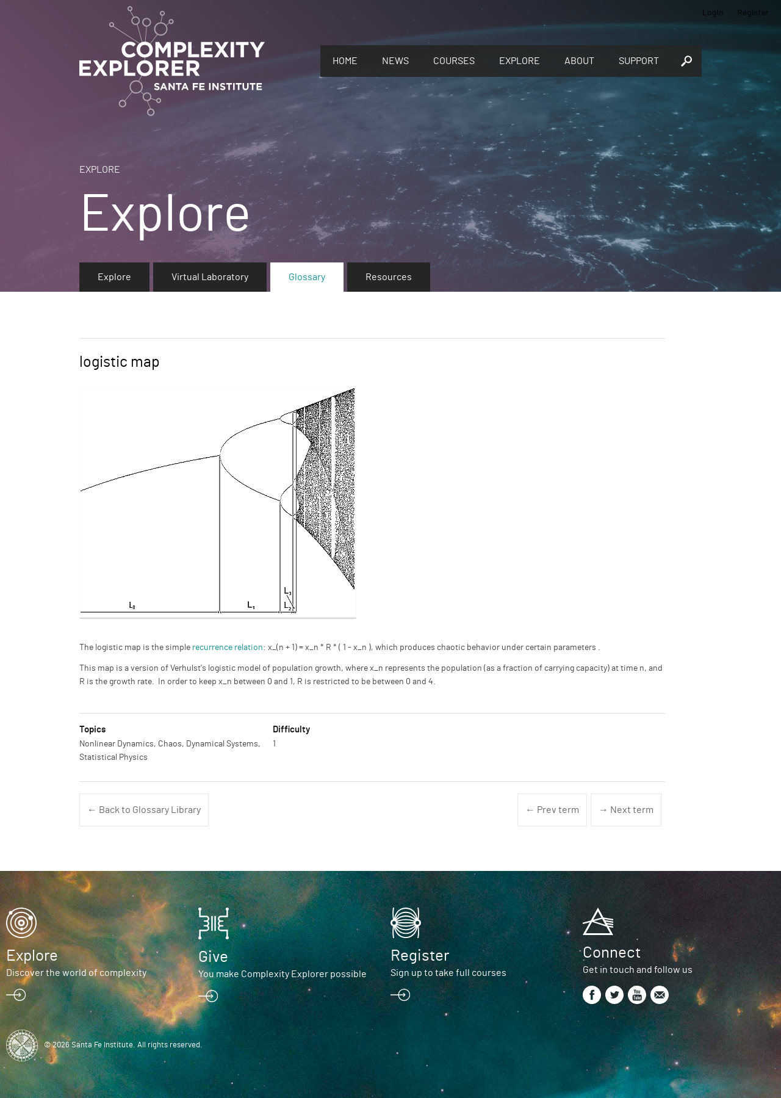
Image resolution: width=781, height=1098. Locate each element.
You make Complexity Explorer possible (282, 974)
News (395, 61)
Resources (388, 277)
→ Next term (626, 810)
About (579, 61)
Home (345, 61)
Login (713, 12)
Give (213, 957)
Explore (519, 61)
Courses (454, 61)
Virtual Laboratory (209, 277)
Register (753, 12)
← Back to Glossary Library (144, 810)
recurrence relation (227, 647)
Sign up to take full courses (448, 973)
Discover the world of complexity (76, 973)
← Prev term (552, 810)
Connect (612, 953)
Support (639, 61)
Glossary (307, 277)
